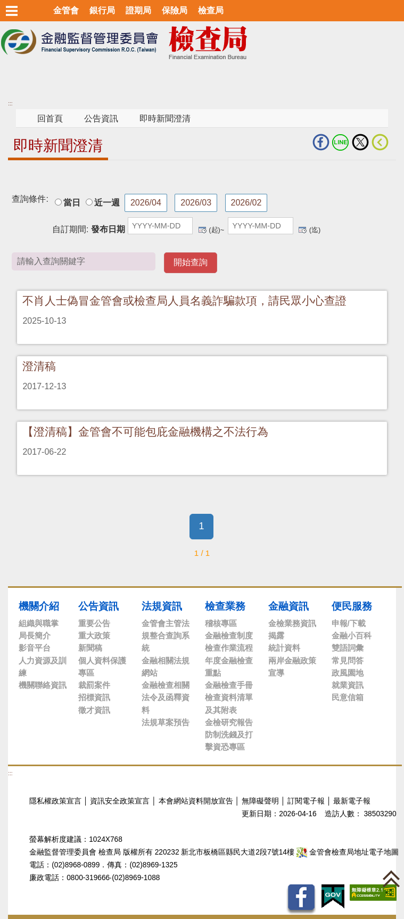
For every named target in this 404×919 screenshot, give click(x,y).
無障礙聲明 (260, 801)
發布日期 (108, 229)
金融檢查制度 (229, 635)
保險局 (174, 10)
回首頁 (50, 118)
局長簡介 (35, 635)
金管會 (66, 10)
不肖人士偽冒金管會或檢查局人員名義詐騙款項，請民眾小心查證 (184, 300)
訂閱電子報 (306, 801)
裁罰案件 (94, 685)
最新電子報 (351, 801)
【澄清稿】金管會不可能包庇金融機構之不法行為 (145, 431)
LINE (340, 142)
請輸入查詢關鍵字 (251, 260)
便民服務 (352, 606)
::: (10, 103)
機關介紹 (39, 606)
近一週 (107, 202)
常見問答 (348, 660)
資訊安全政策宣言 (120, 801)
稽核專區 (221, 623)
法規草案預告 (165, 722)
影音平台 (35, 647)
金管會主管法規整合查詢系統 (165, 636)
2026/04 (145, 202)
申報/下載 (349, 623)
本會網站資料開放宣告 (196, 801)
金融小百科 (352, 635)
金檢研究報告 (229, 722)
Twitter (360, 142)
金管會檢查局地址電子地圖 (347, 852)
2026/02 (246, 202)
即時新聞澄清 (165, 118)
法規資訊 (162, 606)
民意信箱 (348, 697)
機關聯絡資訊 (43, 685)
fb (320, 142)
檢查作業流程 (229, 647)
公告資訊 (101, 118)
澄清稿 (39, 366)
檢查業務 (225, 606)
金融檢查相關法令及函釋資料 (165, 697)
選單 (12, 10)
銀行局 (102, 10)
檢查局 (211, 10)
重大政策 (94, 635)
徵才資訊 (94, 710)
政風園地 (348, 672)
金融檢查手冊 (229, 685)
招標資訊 (94, 697)
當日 (71, 202)
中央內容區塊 (33, 176)
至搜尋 (291, 42)
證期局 (138, 10)
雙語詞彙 (348, 647)
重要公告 (94, 623)
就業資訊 (348, 685)
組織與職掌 (39, 623)
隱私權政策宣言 (55, 801)
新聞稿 (90, 647)
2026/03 (195, 202)
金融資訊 (288, 606)
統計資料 (284, 647)
